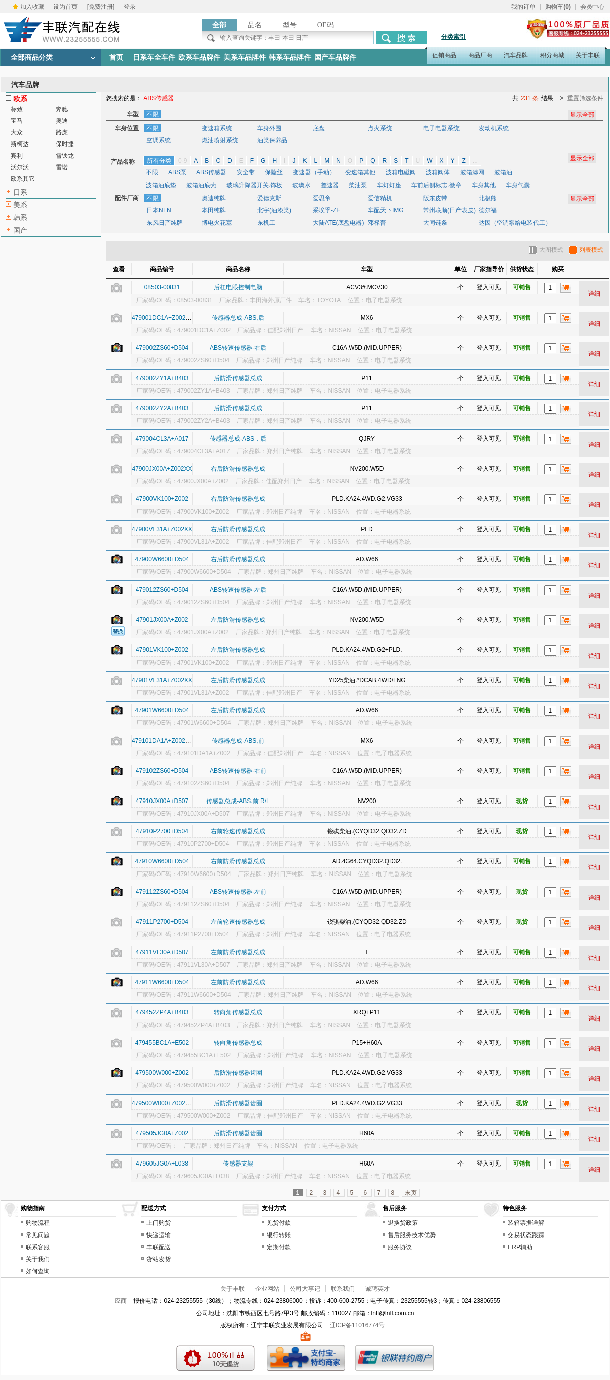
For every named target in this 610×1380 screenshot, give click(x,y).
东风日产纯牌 (164, 222)
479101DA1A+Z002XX (162, 740)
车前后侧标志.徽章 (436, 185)
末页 (411, 1192)
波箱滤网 (472, 172)
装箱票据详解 (526, 1222)
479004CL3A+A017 (161, 438)
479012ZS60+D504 (162, 589)
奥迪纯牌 (214, 198)
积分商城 (552, 55)
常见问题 (38, 1235)
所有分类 (159, 160)
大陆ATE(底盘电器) (338, 222)
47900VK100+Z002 (162, 498)
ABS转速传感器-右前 (238, 770)
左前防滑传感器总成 (238, 952)
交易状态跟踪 (526, 1235)
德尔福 (488, 210)
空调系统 (158, 140)
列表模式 (586, 249)
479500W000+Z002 (162, 1072)
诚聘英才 (377, 1288)
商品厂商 (480, 55)
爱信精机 (380, 198)
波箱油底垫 (161, 185)
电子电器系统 (441, 128)
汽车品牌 (516, 55)
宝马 (17, 120)
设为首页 (65, 6)
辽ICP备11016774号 (357, 1325)
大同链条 (435, 222)
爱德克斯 (269, 198)
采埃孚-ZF (326, 210)
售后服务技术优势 (412, 1235)
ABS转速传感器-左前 (238, 891)
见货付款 (279, 1222)
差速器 (330, 185)
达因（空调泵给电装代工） (515, 222)
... (475, 160)
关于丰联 (588, 55)
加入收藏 (32, 6)
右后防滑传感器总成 (238, 468)
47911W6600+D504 (162, 982)
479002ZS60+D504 (162, 347)
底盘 (319, 128)
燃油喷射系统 (220, 140)
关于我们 (38, 1259)
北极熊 (488, 198)
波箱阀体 (438, 172)
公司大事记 (305, 1288)
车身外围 (269, 128)
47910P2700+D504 (162, 831)
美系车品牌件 (244, 57)
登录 (130, 6)
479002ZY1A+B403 (161, 378)
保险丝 (274, 172)
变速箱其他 (360, 172)
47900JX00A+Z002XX (162, 468)
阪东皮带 (435, 198)
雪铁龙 (65, 155)
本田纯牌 (214, 210)
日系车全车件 (154, 57)
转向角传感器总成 (238, 1012)
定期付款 (279, 1247)
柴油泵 (358, 185)
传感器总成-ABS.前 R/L (237, 801)
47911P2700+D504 (162, 921)
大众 (17, 132)
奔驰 (62, 109)
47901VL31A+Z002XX (162, 680)
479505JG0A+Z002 (162, 1133)
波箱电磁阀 (401, 172)
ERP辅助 (520, 1247)
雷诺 (62, 167)
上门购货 (158, 1222)
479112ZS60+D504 (162, 891)
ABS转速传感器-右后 (238, 347)
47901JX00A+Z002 (162, 619)
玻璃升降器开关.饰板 (254, 185)
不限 (152, 114)
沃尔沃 (20, 167)
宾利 (17, 155)
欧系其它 (23, 178)
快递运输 (158, 1235)
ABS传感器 (211, 172)
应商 (121, 1300)
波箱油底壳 (201, 185)
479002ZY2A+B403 (161, 408)
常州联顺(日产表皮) (449, 210)
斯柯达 (20, 144)
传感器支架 (238, 1163)
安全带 (246, 172)
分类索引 (453, 36)
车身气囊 (518, 185)
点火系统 (380, 128)
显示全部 (582, 158)
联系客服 (38, 1247)
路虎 (62, 132)
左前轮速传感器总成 (238, 921)
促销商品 (444, 55)
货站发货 (158, 1259)
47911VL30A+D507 (161, 952)
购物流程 (38, 1222)
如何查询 (38, 1271)
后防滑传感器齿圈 (238, 1072)
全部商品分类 (32, 57)
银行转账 (279, 1235)
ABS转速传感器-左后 (238, 589)
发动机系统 (494, 128)
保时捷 (65, 144)
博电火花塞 (217, 222)
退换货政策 (403, 1222)
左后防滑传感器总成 (238, 619)
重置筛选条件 (585, 98)
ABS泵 (177, 172)
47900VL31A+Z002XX (162, 529)
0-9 (182, 160)
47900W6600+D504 (162, 559)
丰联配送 (158, 1247)
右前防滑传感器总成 (238, 861)
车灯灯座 (389, 185)
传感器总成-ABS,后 (238, 317)
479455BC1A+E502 (162, 1042)
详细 (594, 293)
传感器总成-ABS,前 (238, 740)
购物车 (558, 6)
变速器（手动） (314, 172)
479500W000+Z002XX (162, 1103)
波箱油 (503, 172)
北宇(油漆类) (274, 210)
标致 (17, 109)
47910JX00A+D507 (162, 801)
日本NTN (158, 210)
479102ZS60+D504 (162, 770)
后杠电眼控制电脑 (238, 287)
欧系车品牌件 (199, 57)
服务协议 (400, 1247)
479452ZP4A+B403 (161, 1012)
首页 (116, 57)
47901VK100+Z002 (162, 649)
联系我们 (343, 1288)
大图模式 (546, 249)
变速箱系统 (217, 128)
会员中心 (592, 6)
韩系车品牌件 (290, 57)
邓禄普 (377, 222)
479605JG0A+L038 (162, 1163)
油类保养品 (272, 140)
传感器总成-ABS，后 (238, 438)
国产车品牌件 (335, 57)
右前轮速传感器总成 (238, 831)
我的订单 (523, 6)
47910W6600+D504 (162, 861)
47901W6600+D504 (162, 710)
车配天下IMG (386, 210)
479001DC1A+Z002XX (162, 317)
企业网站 (267, 1288)
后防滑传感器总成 (238, 378)
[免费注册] (101, 6)
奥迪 (62, 120)
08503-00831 (162, 287)
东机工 (266, 222)
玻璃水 (301, 185)
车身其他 (484, 185)
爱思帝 (322, 198)
